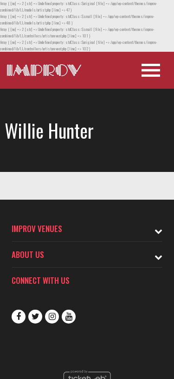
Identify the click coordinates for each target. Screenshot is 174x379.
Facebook (19, 317)
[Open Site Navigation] (151, 70)
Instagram (52, 317)
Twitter (35, 317)
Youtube (69, 317)
